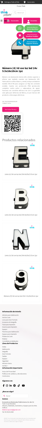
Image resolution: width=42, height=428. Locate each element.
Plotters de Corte (7, 336)
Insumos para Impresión (9, 327)
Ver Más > (5, 366)
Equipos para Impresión (9, 334)
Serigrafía (5, 352)
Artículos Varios (7, 363)
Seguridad (5, 361)
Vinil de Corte (6, 317)
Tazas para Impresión (8, 325)
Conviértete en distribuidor (10, 341)
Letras (38, 24)
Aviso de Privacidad (8, 371)
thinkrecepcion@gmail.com (11, 410)
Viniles (4, 347)
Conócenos (6, 376)
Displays (4, 339)
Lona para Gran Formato (9, 320)
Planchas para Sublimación (10, 332)
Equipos (4, 329)
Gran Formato (6, 354)
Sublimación (6, 349)
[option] (21, 6)
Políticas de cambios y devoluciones (14, 374)
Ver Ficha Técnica (10, 109)
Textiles (4, 356)
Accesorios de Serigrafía (9, 322)
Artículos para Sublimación (10, 315)
